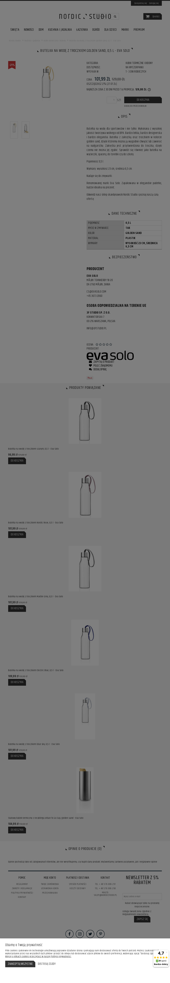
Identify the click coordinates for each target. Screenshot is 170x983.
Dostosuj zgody (47, 964)
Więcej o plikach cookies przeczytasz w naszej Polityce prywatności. (38, 956)
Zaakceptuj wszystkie (20, 964)
